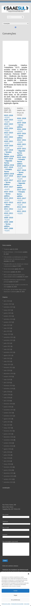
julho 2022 (7, 325)
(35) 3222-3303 (13, 567)
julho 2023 (7, 307)
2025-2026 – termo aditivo (21, 106)
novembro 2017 (8, 391)
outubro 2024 (8, 297)
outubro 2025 (8, 285)
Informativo (7, 253)
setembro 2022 (8, 322)
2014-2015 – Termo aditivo (8, 175)
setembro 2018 (8, 370)
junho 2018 (7, 376)
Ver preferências (15, 600)
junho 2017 (7, 403)
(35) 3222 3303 (13, 563)
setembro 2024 (8, 300)
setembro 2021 (8, 334)
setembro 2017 (8, 397)
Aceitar (15, 590)
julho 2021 (7, 340)
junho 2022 (7, 328)
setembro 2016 (8, 427)
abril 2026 (7, 282)
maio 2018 (7, 379)
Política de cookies (6, 603)
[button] (28, 574)
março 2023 (7, 316)
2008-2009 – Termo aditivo (8, 205)
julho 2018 (7, 373)
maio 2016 (7, 439)
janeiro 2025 (7, 294)
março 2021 (7, 346)
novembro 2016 (8, 421)
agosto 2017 (7, 400)
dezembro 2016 (8, 418)
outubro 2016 (8, 424)
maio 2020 (7, 352)
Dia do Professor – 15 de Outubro (13, 233)
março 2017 (7, 409)
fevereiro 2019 (8, 367)
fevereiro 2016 (8, 448)
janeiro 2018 (7, 388)
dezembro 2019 (8, 355)
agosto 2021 (7, 337)
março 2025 (7, 291)
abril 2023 (7, 313)
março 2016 (7, 445)
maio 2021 (7, 343)
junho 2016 (7, 436)
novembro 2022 (8, 319)
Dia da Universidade (9, 250)
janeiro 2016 (7, 452)
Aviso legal (26, 603)
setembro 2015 (8, 464)
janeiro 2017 (7, 415)
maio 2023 (7, 310)
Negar (15, 595)
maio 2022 (7, 331)
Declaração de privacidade (17, 603)
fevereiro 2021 (8, 349)
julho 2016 (7, 433)
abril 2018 (7, 382)
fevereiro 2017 (8, 412)
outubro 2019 (8, 358)
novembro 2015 (8, 458)
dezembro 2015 (8, 455)
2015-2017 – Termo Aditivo (8, 164)
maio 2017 (7, 406)
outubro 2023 (8, 304)
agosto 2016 (7, 430)
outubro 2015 (8, 461)
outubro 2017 (8, 394)
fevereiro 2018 (8, 385)
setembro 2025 (8, 288)
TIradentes (7, 230)
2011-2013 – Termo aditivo (8, 186)
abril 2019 (7, 364)
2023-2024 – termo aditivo (21, 117)
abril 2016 (7, 442)
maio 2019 (7, 361)
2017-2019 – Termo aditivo (21, 154)
